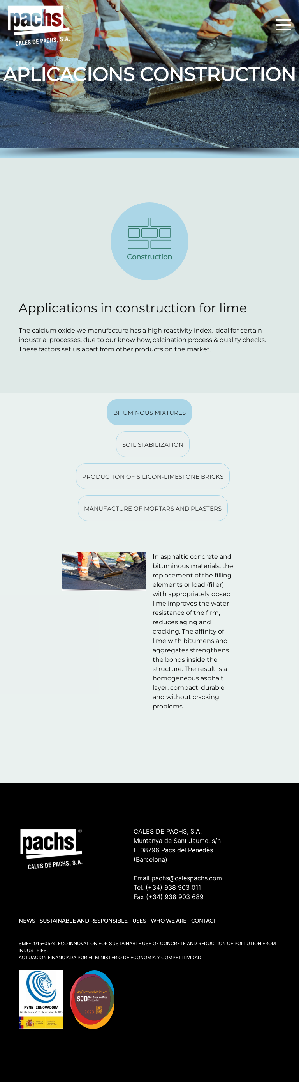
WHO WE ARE (168, 920)
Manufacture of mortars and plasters (153, 508)
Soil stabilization (152, 444)
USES (139, 920)
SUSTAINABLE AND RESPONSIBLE (84, 920)
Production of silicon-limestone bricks (152, 476)
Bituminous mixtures (149, 412)
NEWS (27, 920)
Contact (203, 920)
